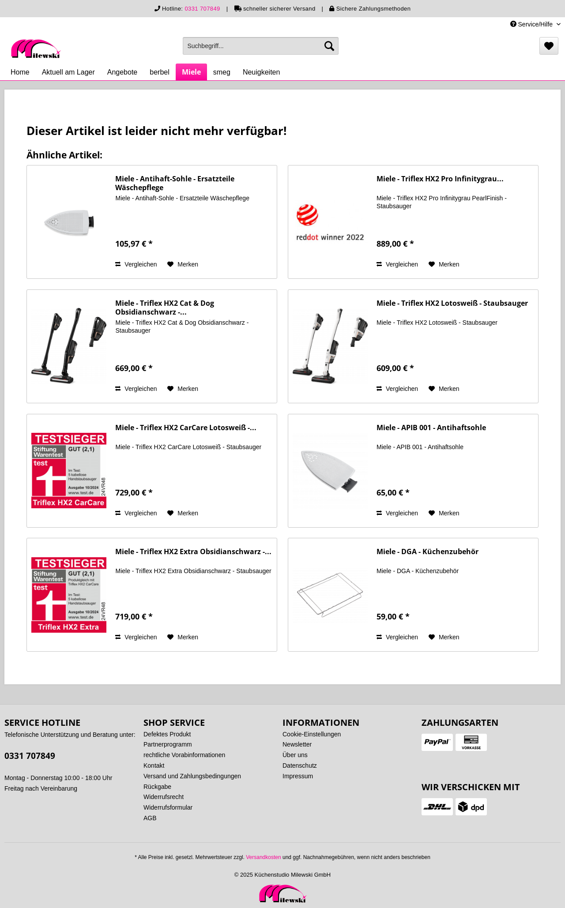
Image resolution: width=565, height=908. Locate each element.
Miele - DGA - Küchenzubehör (427, 551)
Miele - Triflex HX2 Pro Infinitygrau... (440, 179)
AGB (150, 818)
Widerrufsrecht (163, 796)
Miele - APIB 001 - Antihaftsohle (431, 427)
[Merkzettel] (548, 46)
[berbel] (159, 72)
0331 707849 (202, 8)
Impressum (297, 776)
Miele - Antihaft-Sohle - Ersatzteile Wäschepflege (174, 183)
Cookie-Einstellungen (311, 734)
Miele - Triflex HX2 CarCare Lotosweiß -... (185, 427)
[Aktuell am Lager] (68, 72)
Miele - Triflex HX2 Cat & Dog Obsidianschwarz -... (164, 307)
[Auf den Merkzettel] (182, 264)
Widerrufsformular (167, 807)
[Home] (20, 72)
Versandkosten (263, 857)
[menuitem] (261, 46)
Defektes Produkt (167, 734)
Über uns (295, 754)
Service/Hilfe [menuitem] (532, 24)
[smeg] (222, 72)
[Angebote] (122, 72)
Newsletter (297, 744)
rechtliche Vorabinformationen (184, 754)
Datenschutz (299, 765)
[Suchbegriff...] (261, 46)
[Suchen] (329, 46)
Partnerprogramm (167, 744)
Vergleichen (136, 264)
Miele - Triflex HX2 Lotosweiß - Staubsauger (452, 303)
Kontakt (153, 765)
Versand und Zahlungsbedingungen (192, 776)
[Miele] (191, 72)
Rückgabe (157, 786)
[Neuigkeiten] (261, 72)
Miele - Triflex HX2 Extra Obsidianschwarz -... (193, 551)
